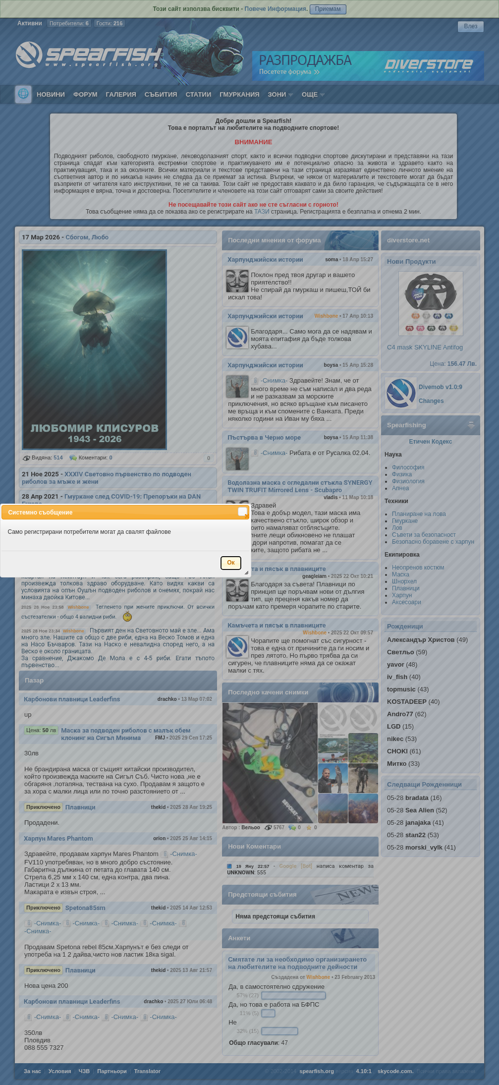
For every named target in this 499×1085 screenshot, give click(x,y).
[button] (242, 511)
